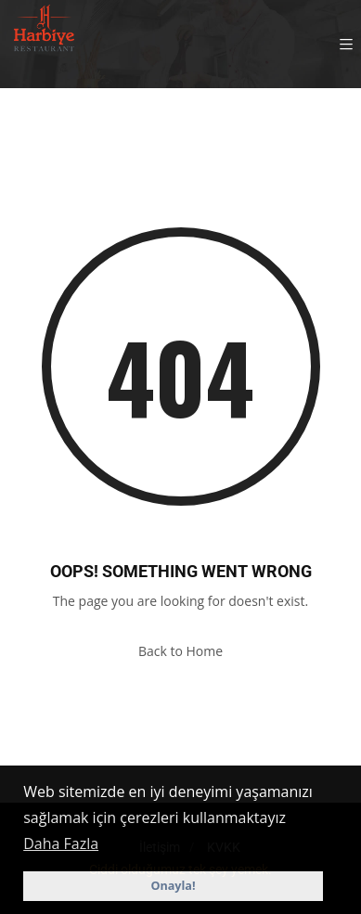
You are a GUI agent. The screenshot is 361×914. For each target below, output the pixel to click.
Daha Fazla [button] (60, 843)
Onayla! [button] (172, 886)
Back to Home (180, 651)
